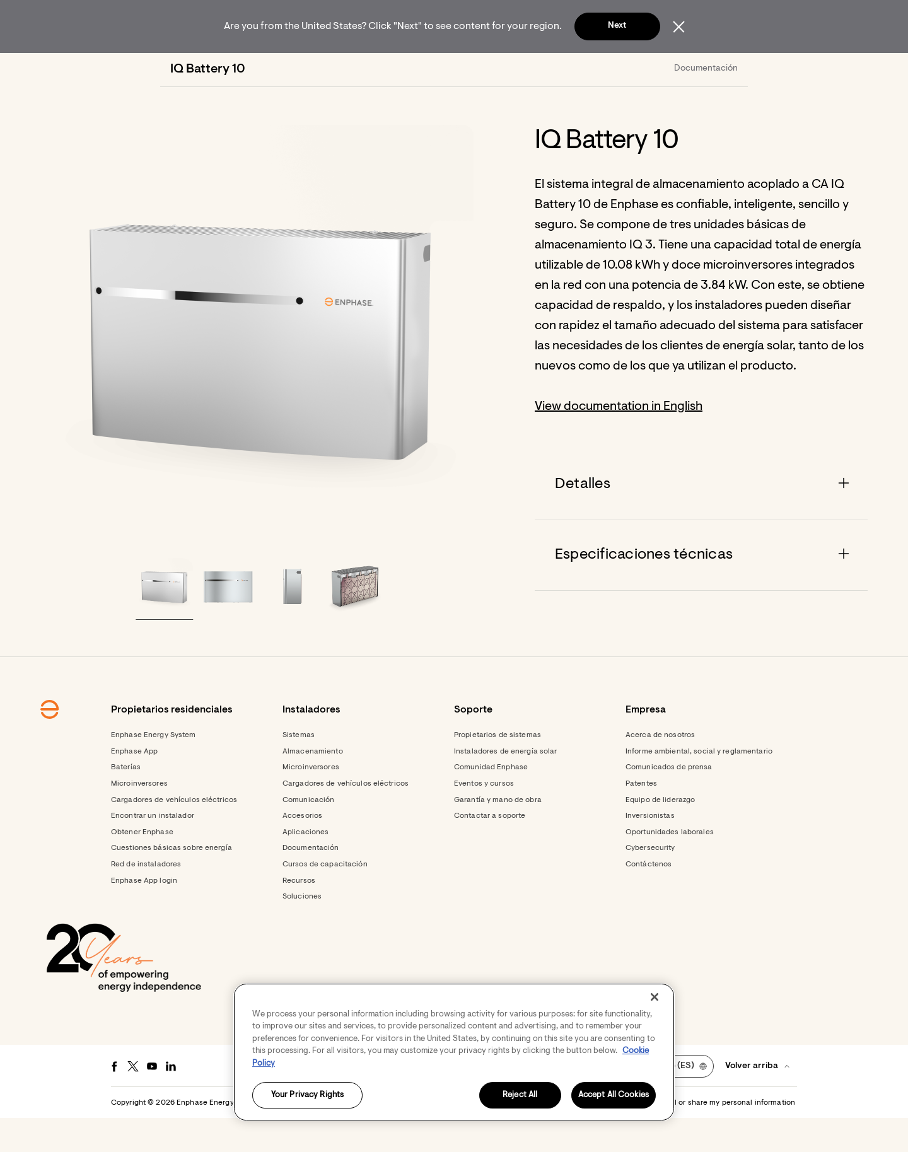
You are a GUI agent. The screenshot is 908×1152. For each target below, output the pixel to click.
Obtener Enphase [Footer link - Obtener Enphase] (142, 866)
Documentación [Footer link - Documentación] (310, 882)
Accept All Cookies (613, 1095)
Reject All (520, 1095)
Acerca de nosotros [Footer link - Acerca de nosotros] (660, 769)
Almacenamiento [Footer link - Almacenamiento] (312, 785)
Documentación (706, 102)
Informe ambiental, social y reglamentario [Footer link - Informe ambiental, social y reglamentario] (699, 785)
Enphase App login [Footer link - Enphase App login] (144, 915)
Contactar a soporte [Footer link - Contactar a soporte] (489, 850)
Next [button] (617, 25)
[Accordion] (701, 519)
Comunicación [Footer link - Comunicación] (308, 834)
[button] (714, 69)
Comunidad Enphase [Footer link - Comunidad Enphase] (491, 801)
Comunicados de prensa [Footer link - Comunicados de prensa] (669, 801)
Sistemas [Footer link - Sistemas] (298, 769)
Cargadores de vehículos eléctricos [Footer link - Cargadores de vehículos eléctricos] (174, 834)
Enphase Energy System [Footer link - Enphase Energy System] (153, 769)
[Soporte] (499, 69)
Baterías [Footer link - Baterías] (126, 801)
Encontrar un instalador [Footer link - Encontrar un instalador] (152, 850)
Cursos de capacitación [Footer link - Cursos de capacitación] (325, 898)
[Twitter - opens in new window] (133, 1100)
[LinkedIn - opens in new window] (170, 1100)
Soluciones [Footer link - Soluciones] (302, 930)
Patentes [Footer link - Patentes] (641, 818)
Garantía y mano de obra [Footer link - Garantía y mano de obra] (498, 834)
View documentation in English (618, 440)
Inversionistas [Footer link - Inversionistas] (650, 850)
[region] (454, 1052)
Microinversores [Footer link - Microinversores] (139, 818)
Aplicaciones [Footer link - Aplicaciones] (305, 866)
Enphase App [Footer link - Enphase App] (134, 785)
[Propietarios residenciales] (282, 69)
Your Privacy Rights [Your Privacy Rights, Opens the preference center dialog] (307, 1095)
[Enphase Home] (177, 69)
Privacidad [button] (573, 1137)
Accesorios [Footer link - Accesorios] (302, 850)
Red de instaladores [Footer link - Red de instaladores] (146, 898)
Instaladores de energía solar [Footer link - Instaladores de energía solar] (505, 785)
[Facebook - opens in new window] (114, 1100)
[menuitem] (282, 69)
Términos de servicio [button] (509, 1137)
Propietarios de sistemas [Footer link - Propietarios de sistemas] (497, 769)
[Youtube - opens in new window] (152, 1100)
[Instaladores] (408, 69)
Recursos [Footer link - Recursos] (298, 915)
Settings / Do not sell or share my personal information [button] (698, 1137)
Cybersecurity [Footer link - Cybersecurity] (650, 882)
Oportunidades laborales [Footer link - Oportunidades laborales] (670, 866)
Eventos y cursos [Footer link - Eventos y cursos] (484, 818)
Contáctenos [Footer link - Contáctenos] (649, 898)
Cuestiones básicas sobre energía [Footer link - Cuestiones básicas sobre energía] (171, 882)
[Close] (654, 997)
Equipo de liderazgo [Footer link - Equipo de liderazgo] (660, 834)
